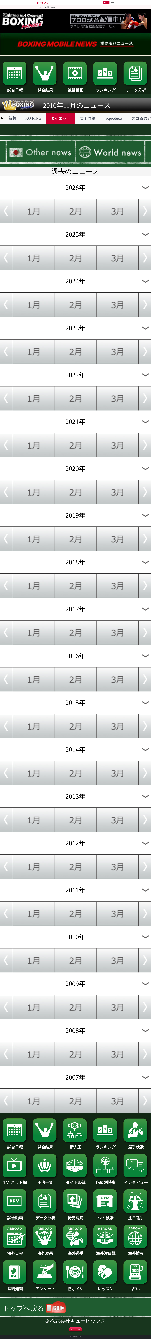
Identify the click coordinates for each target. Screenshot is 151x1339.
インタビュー (136, 1181)
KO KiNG (33, 118)
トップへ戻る (34, 1308)
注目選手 (136, 1216)
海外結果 (45, 1251)
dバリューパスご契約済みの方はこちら (47, 7)
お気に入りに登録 (75, 1329)
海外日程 (15, 1251)
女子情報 (87, 118)
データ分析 (136, 88)
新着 (12, 118)
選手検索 (136, 1145)
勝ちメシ (75, 1287)
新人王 (75, 1145)
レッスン (105, 1287)
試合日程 (15, 88)
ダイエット (61, 118)
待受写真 (75, 1216)
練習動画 (75, 88)
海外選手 (75, 1251)
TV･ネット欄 (15, 1181)
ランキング (105, 88)
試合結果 (45, 88)
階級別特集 (105, 1180)
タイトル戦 (75, 1181)
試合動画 (15, 1216)
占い (136, 1287)
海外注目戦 (105, 1251)
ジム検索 (105, 1216)
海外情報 (136, 1251)
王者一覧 (45, 1181)
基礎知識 (15, 1287)
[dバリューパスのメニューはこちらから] (112, 3)
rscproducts (113, 118)
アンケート (45, 1287)
